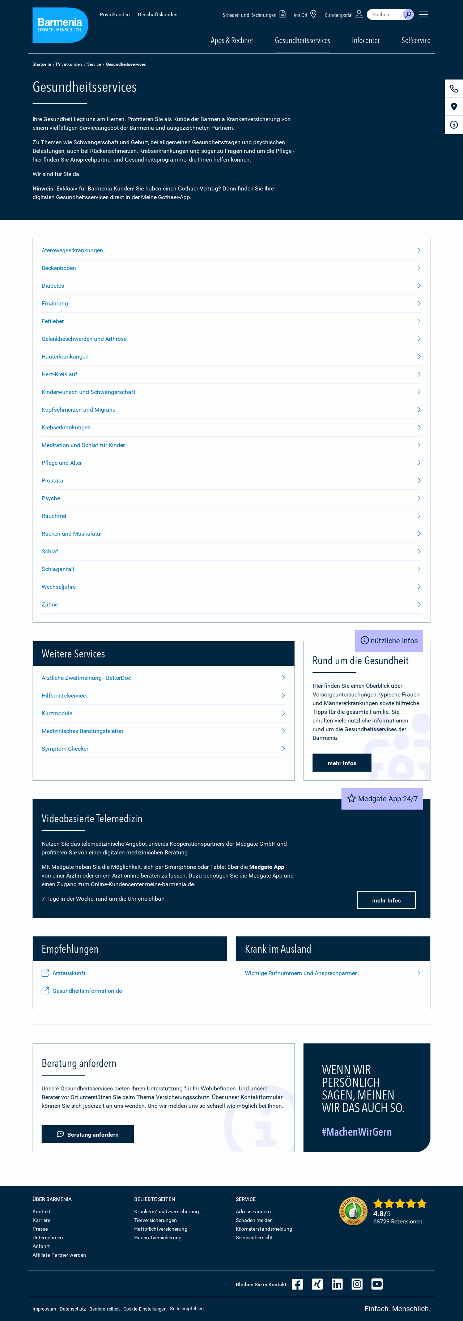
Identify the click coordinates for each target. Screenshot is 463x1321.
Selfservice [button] (416, 40)
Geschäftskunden (158, 14)
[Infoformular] (454, 125)
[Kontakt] (454, 89)
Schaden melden (254, 1220)
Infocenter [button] (366, 40)
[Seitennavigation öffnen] (423, 14)
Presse (40, 1229)
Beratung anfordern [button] (88, 1134)
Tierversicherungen (155, 1220)
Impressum (44, 1309)
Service (94, 64)
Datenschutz (73, 1309)
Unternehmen (48, 1237)
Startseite (42, 64)
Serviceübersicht (254, 1237)
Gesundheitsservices (302, 40)
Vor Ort (306, 13)
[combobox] (385, 14)
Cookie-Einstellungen (144, 1309)
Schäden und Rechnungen (255, 13)
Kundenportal (344, 13)
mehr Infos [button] (342, 763)
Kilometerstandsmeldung (264, 1229)
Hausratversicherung (158, 1237)
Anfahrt (41, 1246)
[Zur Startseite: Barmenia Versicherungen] (60, 26)
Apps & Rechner (232, 40)
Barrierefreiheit (104, 1309)
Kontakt (42, 1211)
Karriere (41, 1220)
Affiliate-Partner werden (59, 1255)
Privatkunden (115, 14)
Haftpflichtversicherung (160, 1229)
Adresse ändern (253, 1211)
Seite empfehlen (187, 1308)
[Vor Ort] (454, 107)
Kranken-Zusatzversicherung (166, 1211)
